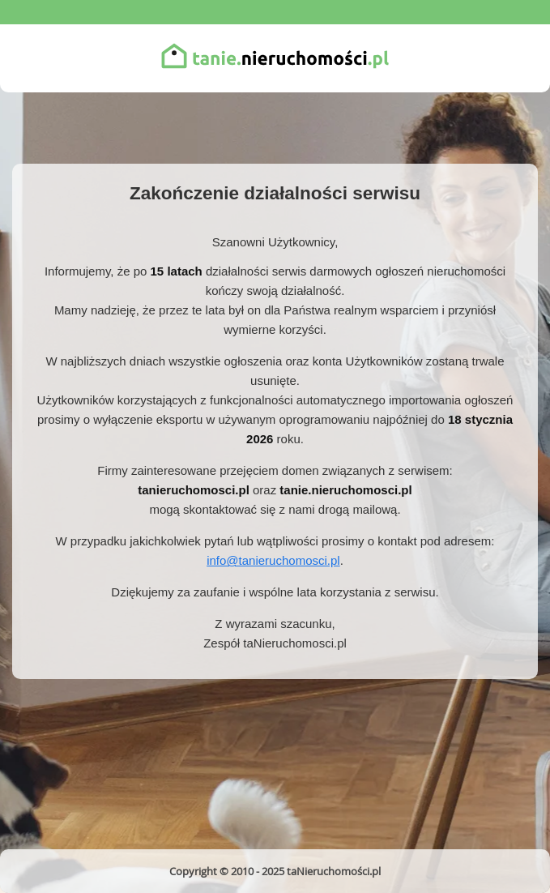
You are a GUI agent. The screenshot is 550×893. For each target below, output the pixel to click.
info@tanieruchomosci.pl (273, 560)
